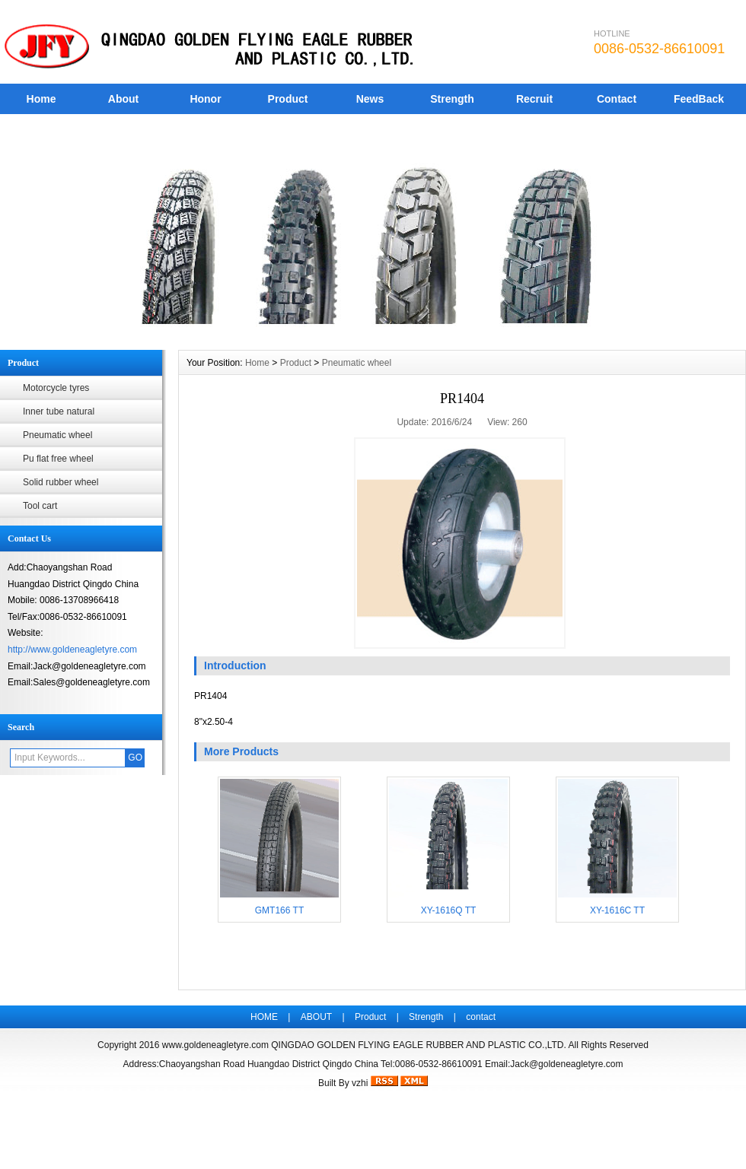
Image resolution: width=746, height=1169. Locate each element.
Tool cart (40, 505)
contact (481, 1017)
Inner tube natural (58, 411)
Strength (452, 99)
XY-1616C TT (617, 910)
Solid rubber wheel (60, 482)
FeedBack (699, 99)
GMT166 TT (279, 910)
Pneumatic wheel (57, 435)
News (370, 99)
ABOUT (316, 1017)
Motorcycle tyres (56, 388)
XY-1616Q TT (449, 910)
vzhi (360, 1083)
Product (288, 99)
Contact (616, 99)
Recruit (534, 99)
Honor (205, 99)
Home (41, 99)
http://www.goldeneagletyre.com (72, 649)
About (123, 99)
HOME (264, 1017)
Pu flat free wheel (58, 458)
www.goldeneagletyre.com (215, 1045)
